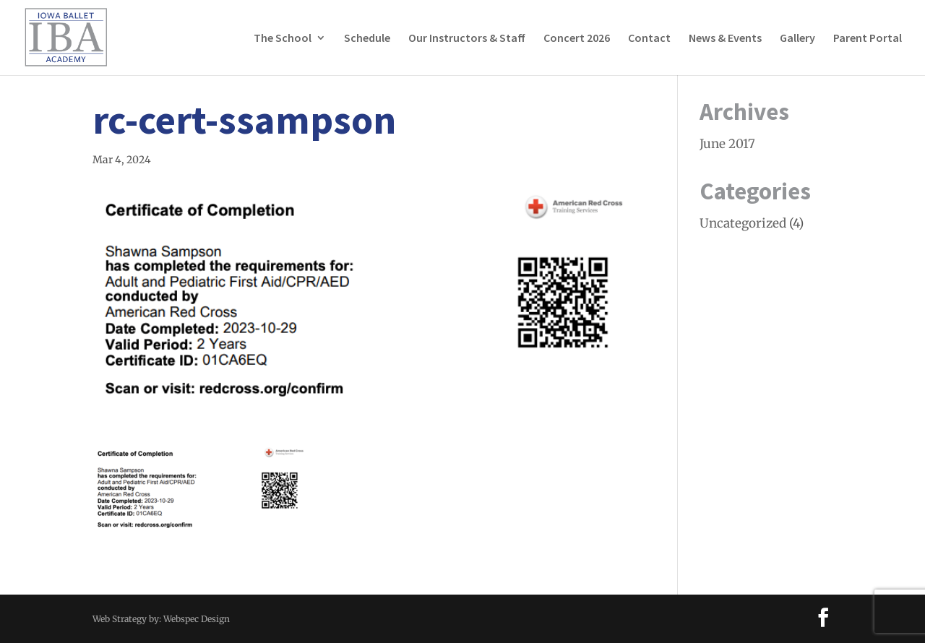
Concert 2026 (576, 39)
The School (282, 39)
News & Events (725, 39)
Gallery (797, 39)
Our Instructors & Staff (466, 39)
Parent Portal (867, 39)
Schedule (367, 39)
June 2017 (727, 144)
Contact (649, 39)
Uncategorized (743, 223)
